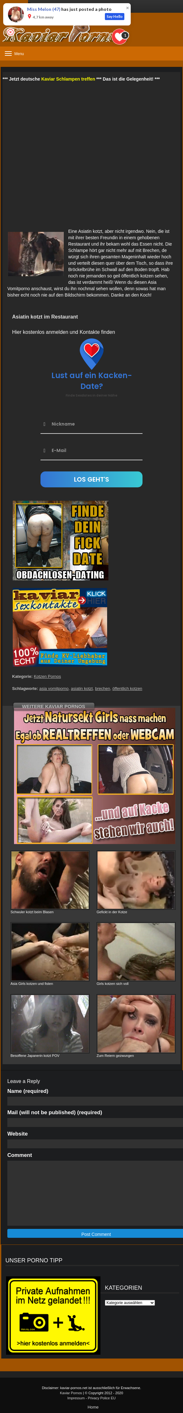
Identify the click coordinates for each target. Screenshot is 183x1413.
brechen (102, 688)
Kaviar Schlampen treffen (68, 79)
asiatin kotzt (82, 688)
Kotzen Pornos (47, 676)
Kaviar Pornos (71, 1393)
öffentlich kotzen (127, 688)
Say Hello (114, 16)
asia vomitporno (54, 688)
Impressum (75, 1398)
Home (93, 1407)
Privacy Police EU (101, 1398)
